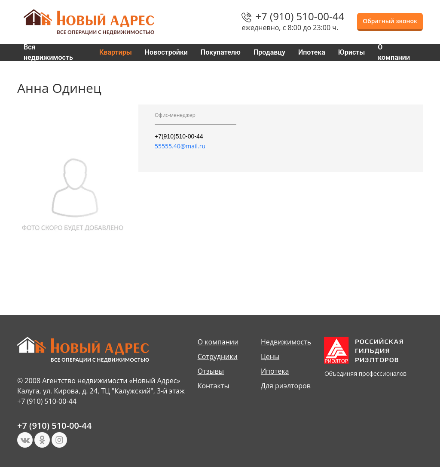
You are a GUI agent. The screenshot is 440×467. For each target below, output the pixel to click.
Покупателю (221, 52)
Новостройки (166, 52)
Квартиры (115, 52)
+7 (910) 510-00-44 (299, 16)
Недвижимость (286, 342)
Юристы (351, 52)
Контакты (213, 385)
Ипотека (311, 52)
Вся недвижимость (48, 52)
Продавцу (269, 52)
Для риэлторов (286, 385)
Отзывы (211, 371)
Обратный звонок (390, 21)
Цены (270, 356)
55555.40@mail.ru (180, 146)
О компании (394, 52)
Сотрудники (218, 356)
